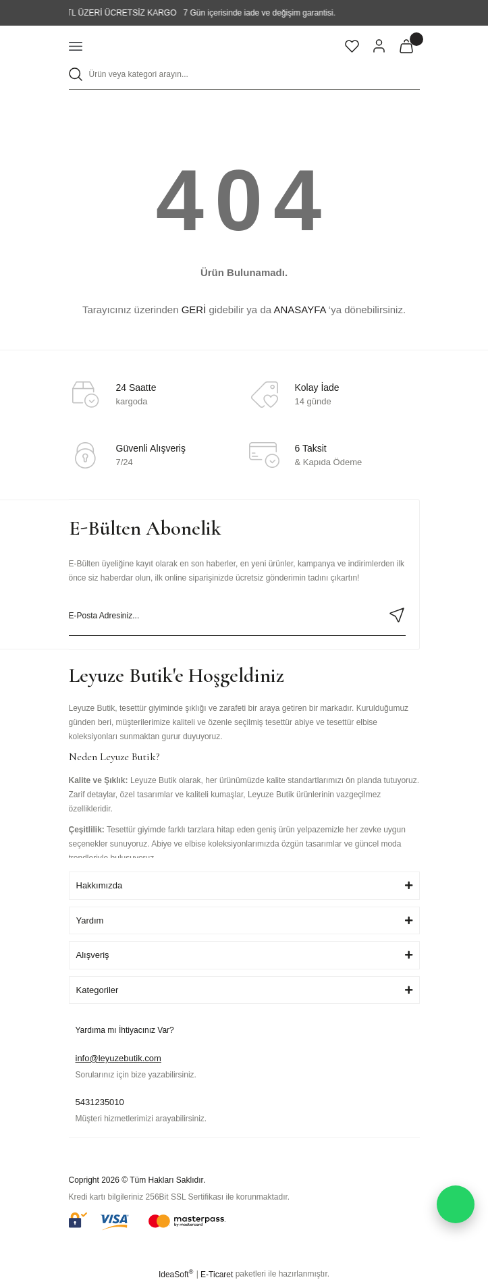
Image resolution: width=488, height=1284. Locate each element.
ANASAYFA (299, 309)
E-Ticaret (216, 1274)
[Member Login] (379, 45)
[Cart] (406, 45)
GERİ (194, 309)
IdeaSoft (176, 1273)
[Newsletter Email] (237, 615)
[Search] (244, 74)
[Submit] (397, 615)
